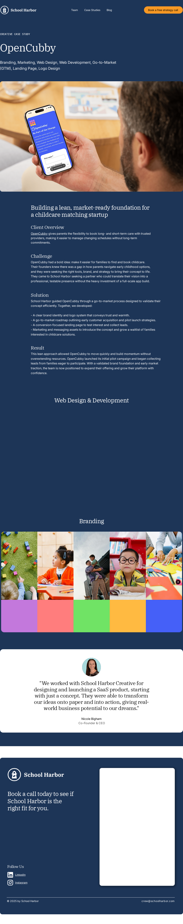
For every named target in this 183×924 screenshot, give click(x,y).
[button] (92, 10)
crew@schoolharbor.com (158, 901)
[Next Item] (178, 582)
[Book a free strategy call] (163, 10)
